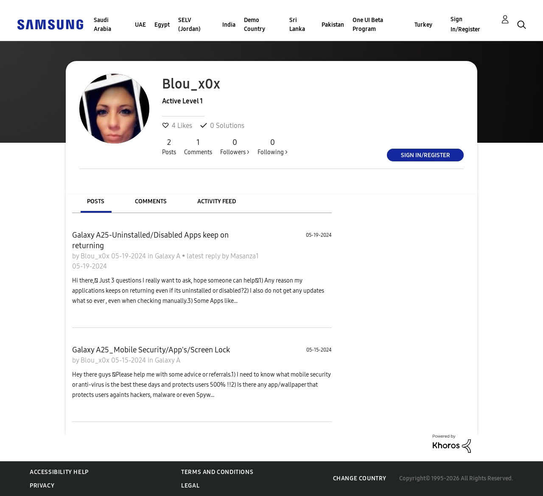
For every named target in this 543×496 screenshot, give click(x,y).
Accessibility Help (59, 472)
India (228, 24)
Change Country (359, 478)
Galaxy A (168, 256)
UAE (140, 24)
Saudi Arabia (102, 25)
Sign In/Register (465, 24)
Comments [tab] (151, 201)
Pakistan (333, 24)
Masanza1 (244, 256)
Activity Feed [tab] (216, 201)
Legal (190, 485)
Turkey (423, 24)
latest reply (204, 256)
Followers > (234, 146)
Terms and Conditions (217, 472)
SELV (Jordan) (189, 25)
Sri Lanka (297, 25)
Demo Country (254, 25)
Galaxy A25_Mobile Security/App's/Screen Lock (151, 350)
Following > (273, 146)
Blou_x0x (96, 256)
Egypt (162, 24)
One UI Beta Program (368, 25)
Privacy (42, 485)
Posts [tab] (95, 201)
